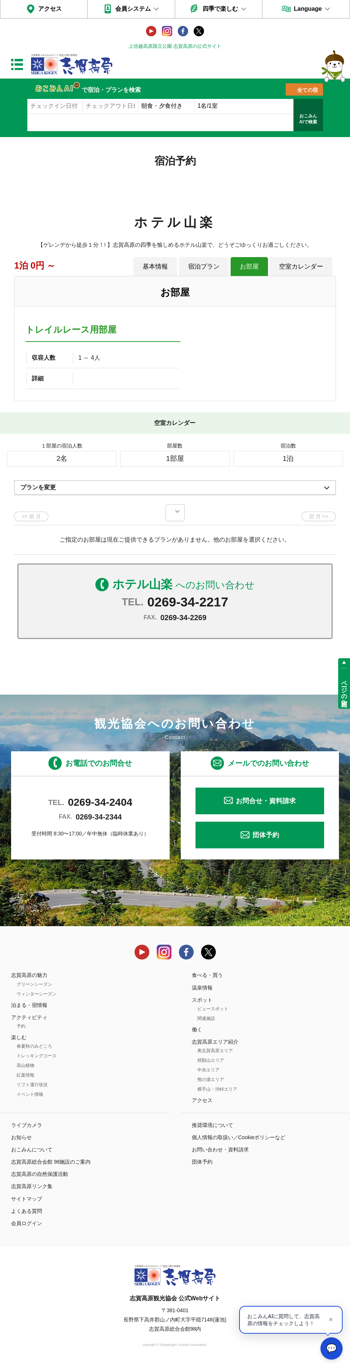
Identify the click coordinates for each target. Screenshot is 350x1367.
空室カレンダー (301, 266)
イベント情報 (30, 1094)
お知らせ (21, 1137)
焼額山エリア (210, 1060)
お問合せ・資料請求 (266, 801)
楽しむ (19, 1037)
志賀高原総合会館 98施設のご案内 (51, 1162)
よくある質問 (26, 1211)
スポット (202, 1000)
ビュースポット (212, 1008)
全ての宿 (307, 90)
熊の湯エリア (210, 1079)
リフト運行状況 (32, 1084)
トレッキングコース (37, 1055)
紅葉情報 (25, 1075)
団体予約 (265, 835)
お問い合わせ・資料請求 (220, 1150)
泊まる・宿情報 (29, 1005)
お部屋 (249, 266)
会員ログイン (26, 1223)
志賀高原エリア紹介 (215, 1042)
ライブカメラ (26, 1125)
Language (308, 9)
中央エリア (208, 1069)
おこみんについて (31, 1150)
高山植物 (25, 1065)
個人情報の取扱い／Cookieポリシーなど (239, 1137)
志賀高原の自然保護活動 (39, 1174)
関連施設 (206, 1018)
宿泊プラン (204, 266)
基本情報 (155, 266)
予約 (21, 1026)
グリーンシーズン (34, 984)
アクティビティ (29, 1017)
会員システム (133, 9)
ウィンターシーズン (37, 994)
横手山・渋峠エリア (217, 1089)
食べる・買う (207, 975)
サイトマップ (26, 1199)
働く (197, 1029)
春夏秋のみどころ (34, 1046)
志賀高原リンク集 (31, 1186)
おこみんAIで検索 (308, 118)
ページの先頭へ (344, 690)
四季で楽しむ (220, 9)
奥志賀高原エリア (215, 1050)
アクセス (50, 9)
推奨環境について (212, 1125)
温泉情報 (202, 988)
